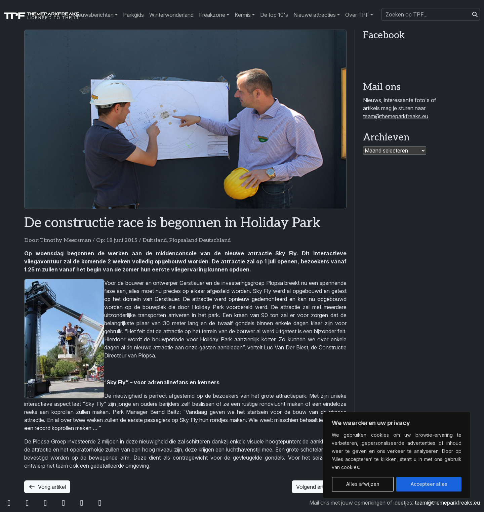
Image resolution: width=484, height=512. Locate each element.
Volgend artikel (319, 486)
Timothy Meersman (65, 240)
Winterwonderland (171, 14)
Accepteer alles (429, 484)
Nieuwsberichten (93, 14)
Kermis (243, 14)
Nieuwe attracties (314, 14)
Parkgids (133, 14)
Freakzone (212, 14)
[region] (397, 455)
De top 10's (274, 14)
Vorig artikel (47, 486)
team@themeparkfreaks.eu (395, 116)
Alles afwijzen (362, 484)
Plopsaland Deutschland (200, 240)
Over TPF (357, 14)
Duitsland (155, 240)
